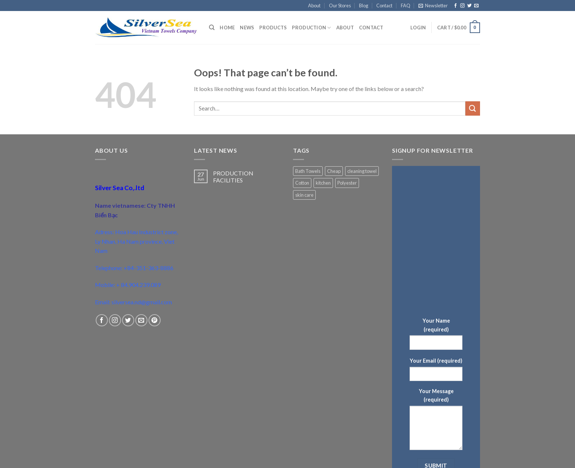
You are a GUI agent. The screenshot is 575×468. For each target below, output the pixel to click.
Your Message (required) (436, 395)
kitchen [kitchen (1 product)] (323, 183)
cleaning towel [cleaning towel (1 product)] (362, 171)
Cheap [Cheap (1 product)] (334, 171)
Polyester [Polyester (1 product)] (347, 183)
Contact (384, 5)
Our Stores (340, 5)
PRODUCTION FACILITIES (233, 177)
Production (311, 27)
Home (227, 27)
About (314, 5)
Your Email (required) (436, 361)
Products (273, 27)
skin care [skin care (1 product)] (304, 195)
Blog (363, 5)
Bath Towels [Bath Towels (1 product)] (308, 171)
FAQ (405, 5)
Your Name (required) (436, 325)
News (247, 27)
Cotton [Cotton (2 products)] (302, 183)
